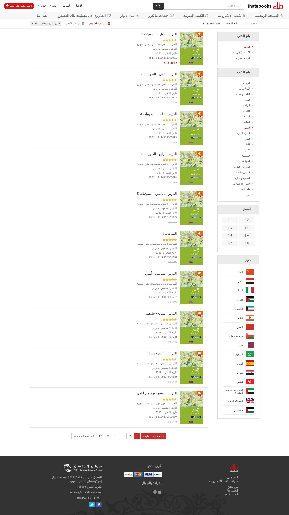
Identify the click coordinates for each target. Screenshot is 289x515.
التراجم (247, 105)
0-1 (230, 220)
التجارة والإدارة (242, 178)
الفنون (247, 138)
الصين (247, 127)
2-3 (230, 227)
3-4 (246, 227)
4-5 (230, 235)
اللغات (247, 144)
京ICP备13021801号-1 (89, 498)
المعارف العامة (242, 166)
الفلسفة (246, 155)
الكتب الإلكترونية (231, 16)
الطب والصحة (243, 94)
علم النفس (245, 189)
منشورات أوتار (161, 48)
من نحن (233, 487)
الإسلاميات (245, 88)
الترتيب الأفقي (75, 23)
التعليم (247, 122)
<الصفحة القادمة (83, 436)
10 (100, 436)
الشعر (247, 99)
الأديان (247, 150)
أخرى (248, 194)
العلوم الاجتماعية (241, 183)
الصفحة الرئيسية (269, 16)
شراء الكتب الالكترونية (223, 481)
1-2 (246, 220)
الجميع (247, 46)
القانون (247, 110)
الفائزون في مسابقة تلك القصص (84, 16)
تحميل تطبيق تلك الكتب (19, 5)
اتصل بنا (42, 16)
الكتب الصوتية (195, 16)
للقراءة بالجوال (152, 483)
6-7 (230, 243)
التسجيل (66, 5)
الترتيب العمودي (99, 23)
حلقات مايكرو (161, 16)
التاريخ (247, 116)
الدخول (79, 5)
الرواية (247, 82)
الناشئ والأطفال (242, 172)
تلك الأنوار (129, 16)
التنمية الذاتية (244, 133)
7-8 (246, 243)
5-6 (246, 235)
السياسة (246, 161)
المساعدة (231, 494)
